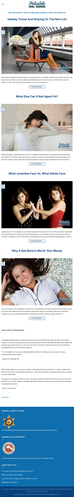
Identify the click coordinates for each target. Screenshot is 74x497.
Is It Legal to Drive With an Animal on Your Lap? (17, 471)
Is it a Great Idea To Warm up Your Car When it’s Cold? (19, 479)
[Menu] (2, 4)
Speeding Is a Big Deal (9, 482)
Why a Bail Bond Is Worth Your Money (37, 250)
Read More (5, 397)
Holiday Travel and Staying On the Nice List (37, 19)
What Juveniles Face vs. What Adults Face (37, 173)
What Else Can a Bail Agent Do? (37, 96)
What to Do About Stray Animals (12, 475)
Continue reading (37, 87)
